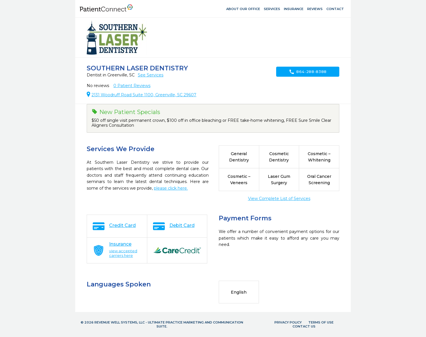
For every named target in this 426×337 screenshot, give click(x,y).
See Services (150, 75)
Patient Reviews (131, 85)
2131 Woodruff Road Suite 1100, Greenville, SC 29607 (144, 94)
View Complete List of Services (279, 198)
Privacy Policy (288, 322)
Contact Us (304, 326)
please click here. (171, 188)
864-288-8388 (308, 72)
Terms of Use (321, 322)
